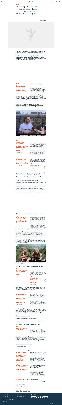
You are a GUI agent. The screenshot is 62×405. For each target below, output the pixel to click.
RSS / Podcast (5, 401)
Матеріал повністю (19, 379)
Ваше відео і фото (5, 396)
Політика (17, 4)
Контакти (18, 399)
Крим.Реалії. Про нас (20, 396)
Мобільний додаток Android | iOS (8, 399)
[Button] (41, 20)
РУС (51, 1)
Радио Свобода (22, 384)
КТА (53, 1)
